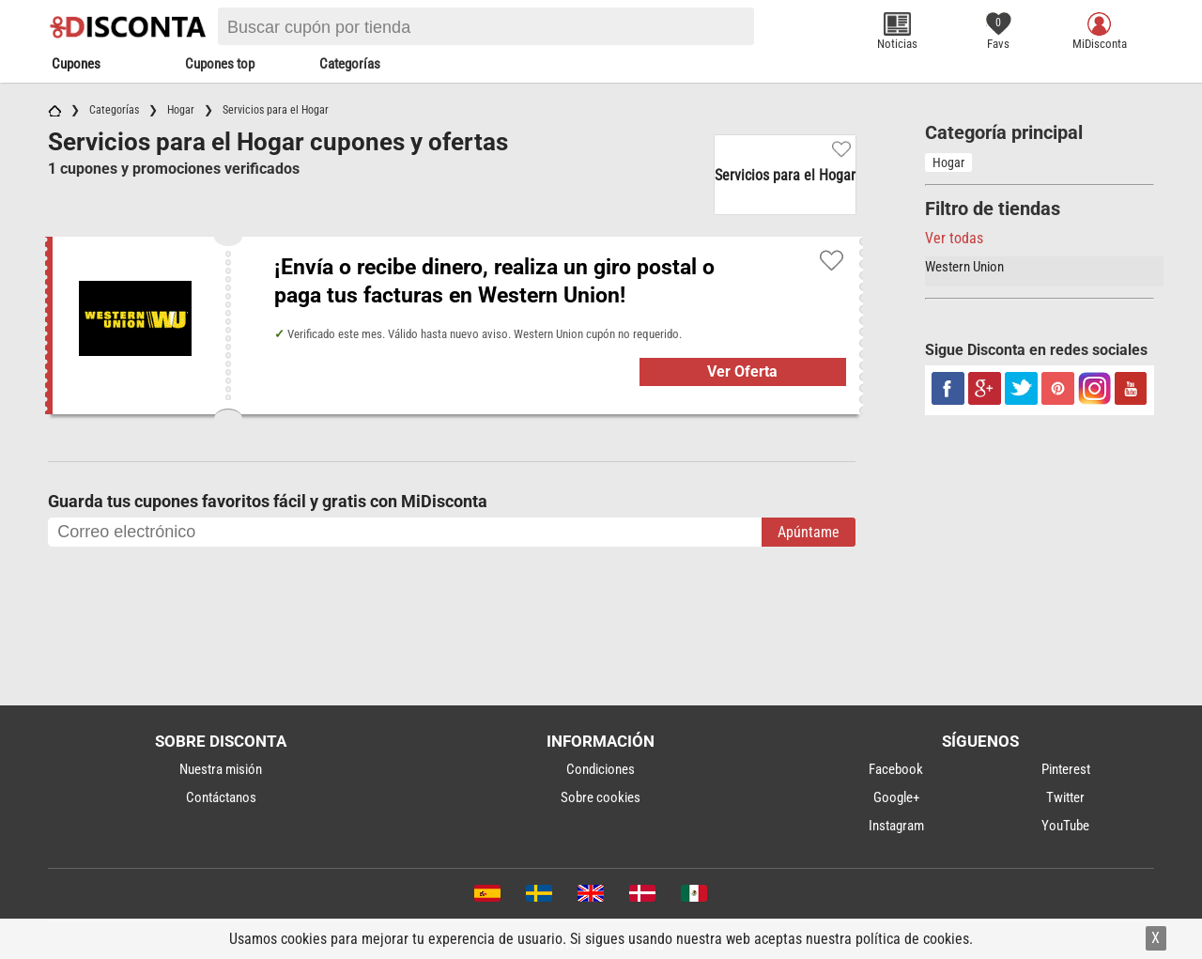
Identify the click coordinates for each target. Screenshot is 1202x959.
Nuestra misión (220, 769)
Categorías (349, 63)
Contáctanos (221, 797)
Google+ (896, 797)
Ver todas (954, 238)
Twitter (1065, 797)
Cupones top (219, 63)
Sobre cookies (600, 797)
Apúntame (809, 532)
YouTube (1065, 825)
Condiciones (600, 769)
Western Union (964, 266)
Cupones (76, 63)
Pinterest (1065, 769)
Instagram (896, 825)
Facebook (896, 769)
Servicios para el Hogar (785, 175)
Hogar (948, 162)
